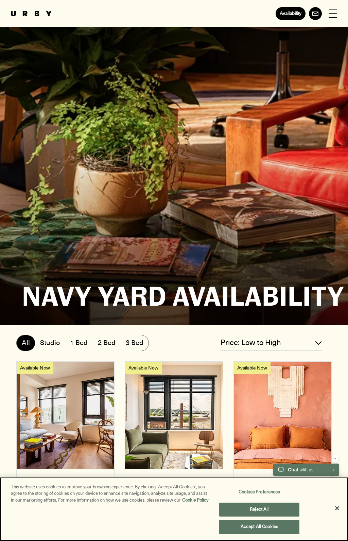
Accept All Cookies (259, 528)
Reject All (259, 511)
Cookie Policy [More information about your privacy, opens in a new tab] (195, 502)
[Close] (337, 510)
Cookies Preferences (259, 494)
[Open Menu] (333, 14)
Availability (290, 13)
